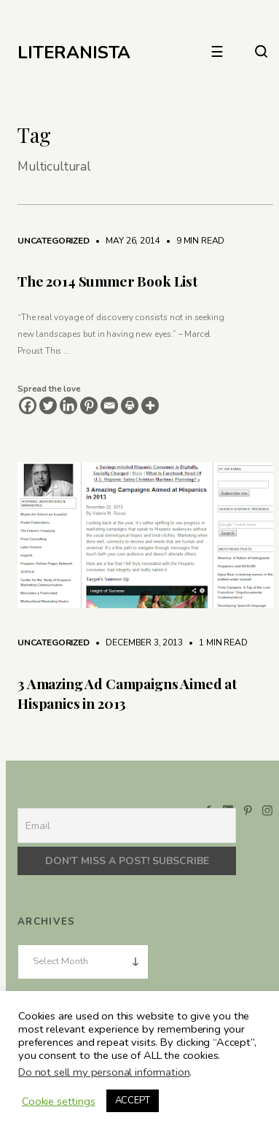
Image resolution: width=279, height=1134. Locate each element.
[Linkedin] (68, 405)
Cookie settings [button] (58, 1101)
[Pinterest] (89, 405)
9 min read (193, 240)
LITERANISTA (73, 52)
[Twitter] (48, 405)
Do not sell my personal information (103, 1072)
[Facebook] (27, 405)
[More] (150, 405)
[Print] (129, 405)
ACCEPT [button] (132, 1100)
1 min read (215, 642)
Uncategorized (53, 240)
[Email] (109, 405)
